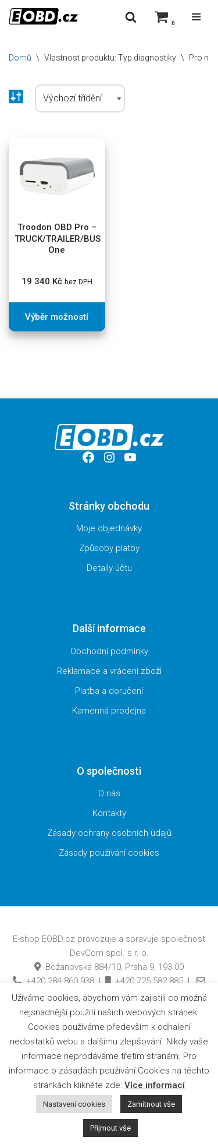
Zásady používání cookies (109, 853)
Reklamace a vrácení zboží (109, 671)
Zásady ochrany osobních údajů (109, 833)
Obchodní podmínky (109, 651)
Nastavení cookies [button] (74, 1104)
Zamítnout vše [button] (151, 1104)
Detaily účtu (109, 568)
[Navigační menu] (196, 17)
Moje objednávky (109, 528)
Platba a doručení (109, 691)
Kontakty (109, 813)
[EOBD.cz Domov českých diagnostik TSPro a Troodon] (43, 16)
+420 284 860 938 (53, 981)
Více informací (154, 1085)
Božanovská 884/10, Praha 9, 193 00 (109, 967)
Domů (20, 57)
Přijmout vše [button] (110, 1128)
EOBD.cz (58, 939)
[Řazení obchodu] (80, 98)
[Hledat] (131, 17)
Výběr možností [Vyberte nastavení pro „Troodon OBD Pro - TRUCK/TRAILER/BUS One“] (56, 317)
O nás (109, 793)
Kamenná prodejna (109, 710)
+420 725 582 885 (144, 981)
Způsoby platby (109, 548)
